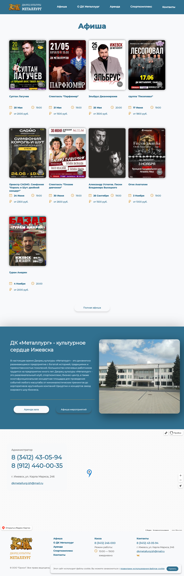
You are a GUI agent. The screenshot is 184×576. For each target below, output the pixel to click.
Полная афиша (92, 307)
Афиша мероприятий (74, 409)
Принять (172, 569)
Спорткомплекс (141, 7)
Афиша (62, 7)
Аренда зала (31, 409)
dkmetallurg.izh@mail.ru (27, 483)
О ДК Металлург (88, 7)
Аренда (114, 7)
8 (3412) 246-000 (104, 543)
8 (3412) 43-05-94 (36, 457)
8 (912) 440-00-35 (37, 465)
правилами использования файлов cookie (142, 568)
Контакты (168, 7)
